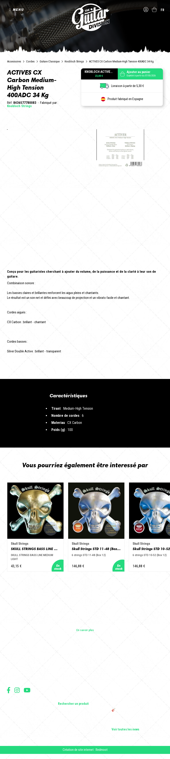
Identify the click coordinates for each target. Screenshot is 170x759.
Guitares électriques (70, 660)
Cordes (30, 61)
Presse (11, 679)
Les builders (14, 660)
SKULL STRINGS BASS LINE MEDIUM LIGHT (37, 552)
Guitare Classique (50, 61)
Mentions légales (16, 710)
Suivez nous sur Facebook (8, 690)
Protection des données (20, 715)
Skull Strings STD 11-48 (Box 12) (104, 552)
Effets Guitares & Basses (74, 685)
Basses (62, 673)
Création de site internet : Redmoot (85, 752)
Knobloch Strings (74, 61)
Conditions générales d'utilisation (25, 701)
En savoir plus (85, 630)
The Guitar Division (85, 18)
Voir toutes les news (125, 729)
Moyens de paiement (18, 720)
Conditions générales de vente (24, 705)
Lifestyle (63, 697)
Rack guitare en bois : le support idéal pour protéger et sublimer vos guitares (136, 688)
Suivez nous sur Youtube (27, 690)
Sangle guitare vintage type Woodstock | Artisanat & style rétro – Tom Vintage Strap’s (137, 677)
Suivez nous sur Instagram (17, 690)
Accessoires (14, 61)
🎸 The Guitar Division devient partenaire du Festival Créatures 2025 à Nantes (137, 711)
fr (162, 10)
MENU (18, 10)
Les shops (13, 666)
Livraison (12, 725)
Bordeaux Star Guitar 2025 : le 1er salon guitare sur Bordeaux (136, 721)
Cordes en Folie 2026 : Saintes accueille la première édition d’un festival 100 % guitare (137, 664)
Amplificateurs (67, 679)
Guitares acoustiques (71, 666)
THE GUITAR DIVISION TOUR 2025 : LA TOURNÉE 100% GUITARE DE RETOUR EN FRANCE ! (137, 700)
